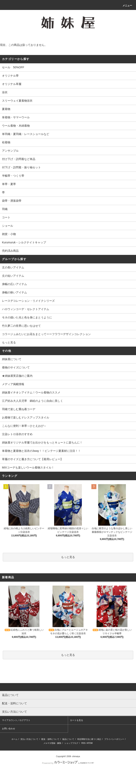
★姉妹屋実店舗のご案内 (17, 375)
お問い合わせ (8, 728)
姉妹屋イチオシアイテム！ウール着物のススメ (31, 392)
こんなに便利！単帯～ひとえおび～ (24, 425)
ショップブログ (71, 743)
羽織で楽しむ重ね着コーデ (18, 409)
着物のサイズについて (16, 367)
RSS (83, 743)
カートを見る (76, 720)
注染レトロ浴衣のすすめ (17, 434)
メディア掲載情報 (13, 384)
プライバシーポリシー (114, 739)
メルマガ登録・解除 (52, 743)
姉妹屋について (11, 359)
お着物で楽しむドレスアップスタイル (25, 417)
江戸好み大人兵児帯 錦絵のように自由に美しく (32, 400)
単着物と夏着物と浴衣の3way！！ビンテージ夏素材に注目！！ (41, 450)
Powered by (68, 763)
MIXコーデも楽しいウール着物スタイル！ (28, 467)
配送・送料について (50, 739)
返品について (68, 739)
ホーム (14, 739)
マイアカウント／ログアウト (16, 720)
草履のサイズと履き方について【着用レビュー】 (32, 459)
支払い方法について (29, 739)
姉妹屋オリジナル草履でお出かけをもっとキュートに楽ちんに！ (42, 442)
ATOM (90, 743)
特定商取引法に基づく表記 (89, 739)
